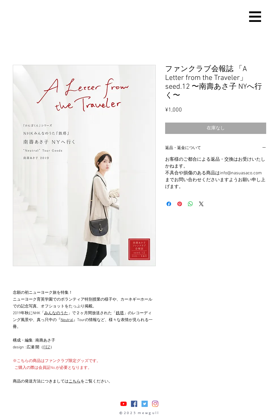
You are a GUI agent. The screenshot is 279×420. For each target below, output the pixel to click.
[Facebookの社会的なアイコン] (134, 404)
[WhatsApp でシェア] (190, 203)
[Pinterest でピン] (179, 203)
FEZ (46, 347)
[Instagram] (155, 404)
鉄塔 (120, 313)
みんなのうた (56, 313)
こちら (75, 381)
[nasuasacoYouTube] (123, 404)
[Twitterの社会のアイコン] (144, 404)
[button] (255, 16)
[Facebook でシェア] (168, 203)
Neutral (67, 320)
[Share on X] (201, 203)
